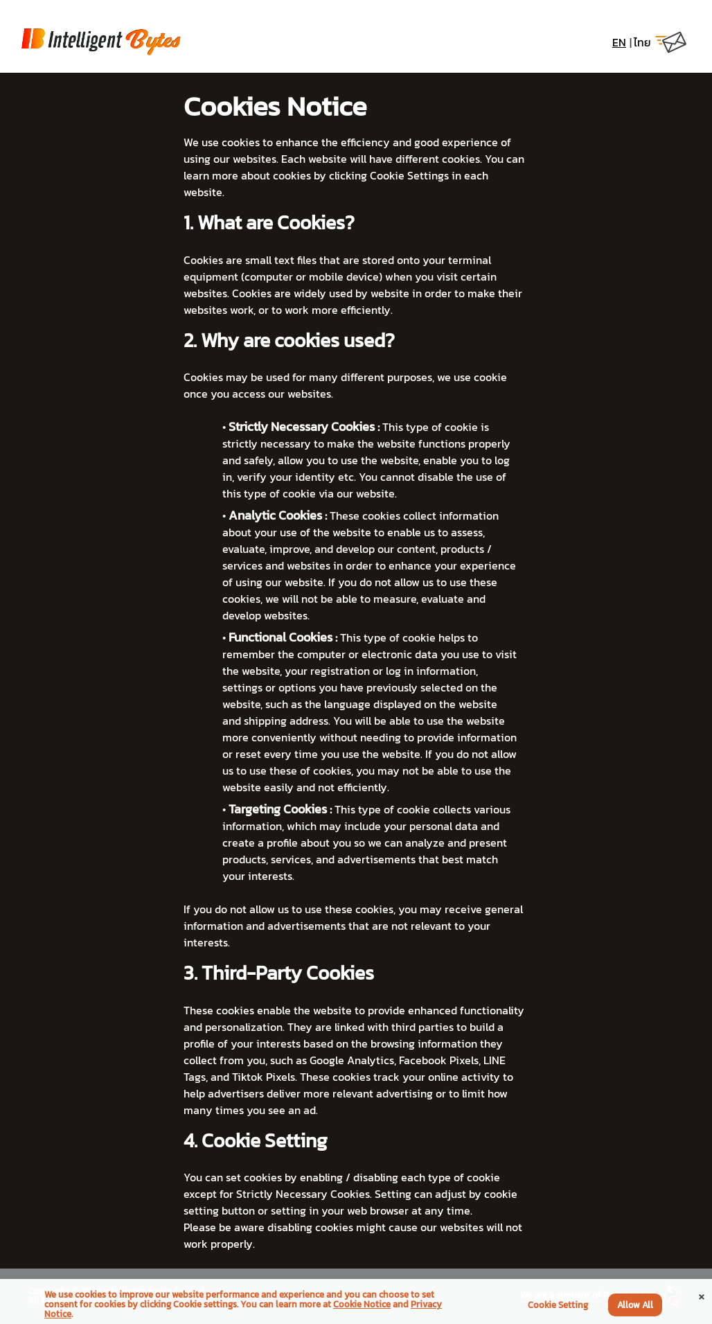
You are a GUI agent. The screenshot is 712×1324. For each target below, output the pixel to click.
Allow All (635, 1305)
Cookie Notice (362, 1304)
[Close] (701, 1295)
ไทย (642, 42)
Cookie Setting (558, 1305)
